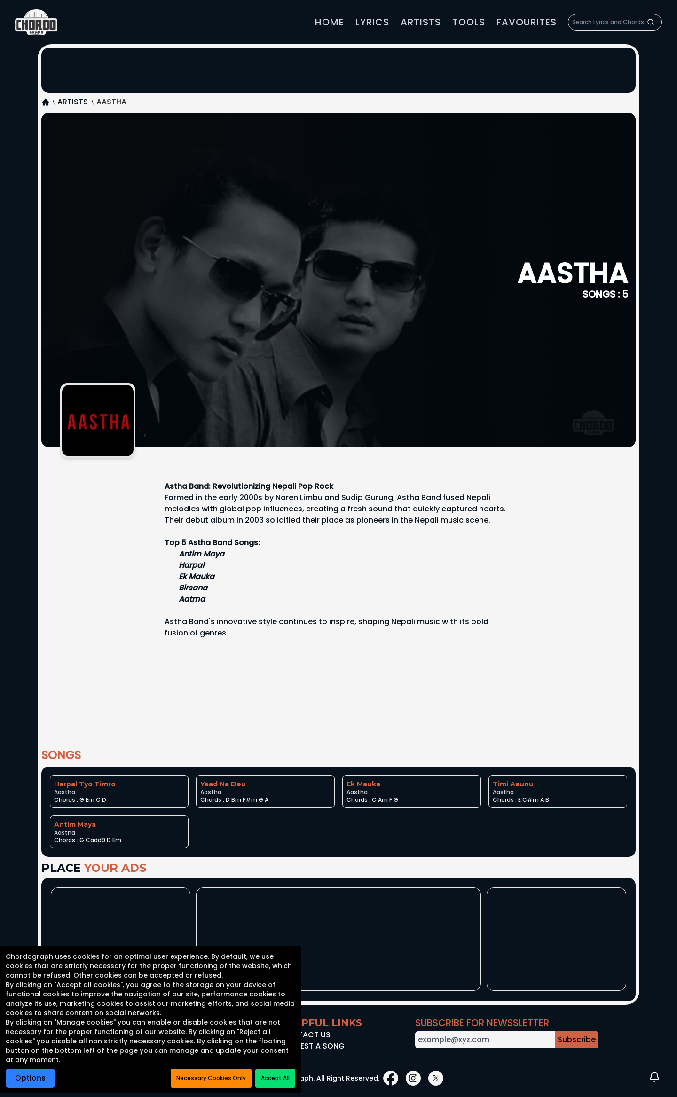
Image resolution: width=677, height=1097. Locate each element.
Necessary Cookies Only (211, 1078)
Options (30, 1078)
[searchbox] (615, 22)
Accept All (275, 1078)
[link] (36, 22)
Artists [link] (421, 22)
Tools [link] (468, 22)
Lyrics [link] (372, 22)
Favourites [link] (526, 22)
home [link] (329, 22)
